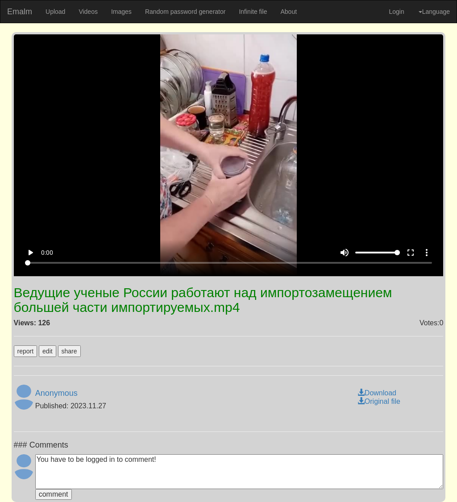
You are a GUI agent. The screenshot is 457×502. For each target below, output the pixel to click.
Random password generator (185, 11)
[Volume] (377, 252)
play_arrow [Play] (30, 252)
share (69, 351)
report (25, 351)
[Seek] (228, 263)
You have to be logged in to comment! (239, 471)
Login (396, 11)
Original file (378, 401)
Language (434, 11)
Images (121, 11)
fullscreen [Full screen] (410, 252)
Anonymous (56, 393)
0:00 (47, 252)
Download (376, 393)
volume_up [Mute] (344, 252)
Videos (88, 11)
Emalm (19, 11)
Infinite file (253, 11)
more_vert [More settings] (426, 252)
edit (47, 351)
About (288, 11)
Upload (55, 11)
